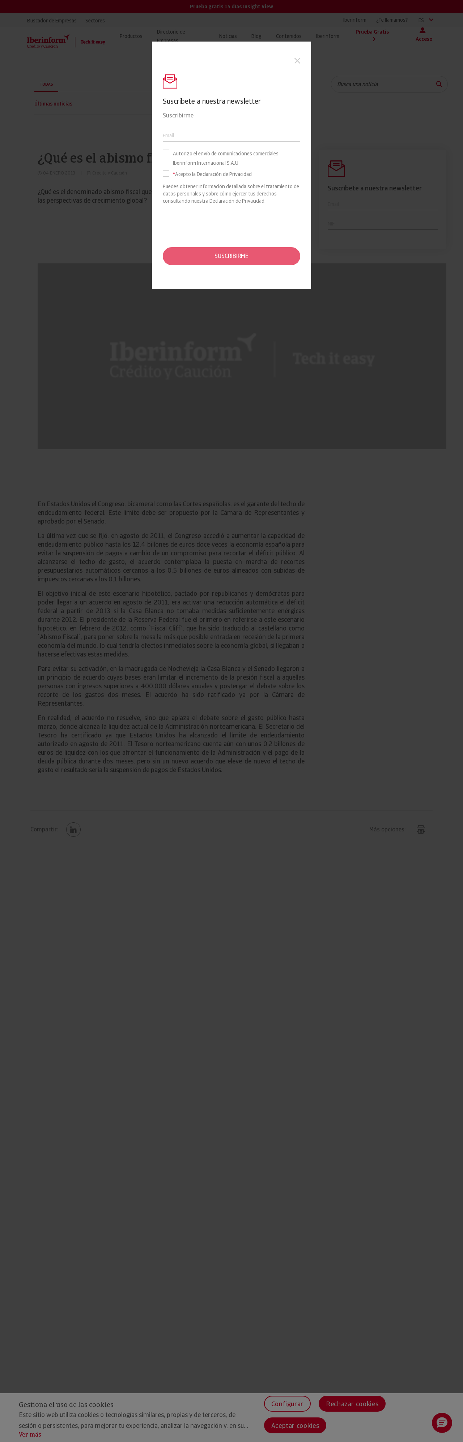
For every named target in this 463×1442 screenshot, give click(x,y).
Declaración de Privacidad (236, 201)
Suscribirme (231, 256)
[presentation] (231, 226)
